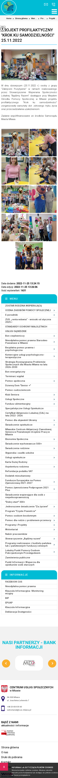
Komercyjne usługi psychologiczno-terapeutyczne (24, 356)
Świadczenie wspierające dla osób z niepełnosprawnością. (25, 496)
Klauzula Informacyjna (17, 607)
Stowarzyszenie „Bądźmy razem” (23, 538)
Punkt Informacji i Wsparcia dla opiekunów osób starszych (22, 563)
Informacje (19, 574)
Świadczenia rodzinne (17, 448)
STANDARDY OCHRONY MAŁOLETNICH (26, 326)
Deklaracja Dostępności (18, 611)
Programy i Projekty (16, 525)
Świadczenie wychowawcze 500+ (23, 443)
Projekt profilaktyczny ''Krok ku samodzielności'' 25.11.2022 (27, 35)
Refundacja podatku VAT (19, 471)
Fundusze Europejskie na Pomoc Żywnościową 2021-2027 (23, 481)
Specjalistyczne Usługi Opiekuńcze (24, 408)
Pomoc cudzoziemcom (17, 390)
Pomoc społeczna (15, 381)
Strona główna (19, 19)
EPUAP (9, 602)
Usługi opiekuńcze (15, 457)
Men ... (32, 19)
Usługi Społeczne (14, 399)
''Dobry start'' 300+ (15, 502)
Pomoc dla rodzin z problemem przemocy (28, 520)
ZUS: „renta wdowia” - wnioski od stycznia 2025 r (28, 320)
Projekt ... (51, 19)
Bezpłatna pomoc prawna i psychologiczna (20, 349)
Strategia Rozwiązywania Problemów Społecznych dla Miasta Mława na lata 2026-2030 (26, 365)
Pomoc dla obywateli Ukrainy (21, 420)
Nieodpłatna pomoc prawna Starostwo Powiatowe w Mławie (26, 341)
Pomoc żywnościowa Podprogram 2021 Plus (27, 489)
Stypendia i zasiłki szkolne (19, 453)
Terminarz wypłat (14, 376)
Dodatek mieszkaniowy (17, 475)
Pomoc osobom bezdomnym (20, 515)
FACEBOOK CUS (13, 581)
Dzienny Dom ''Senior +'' (18, 385)
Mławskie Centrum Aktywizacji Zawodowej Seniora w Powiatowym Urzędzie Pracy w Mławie (28, 432)
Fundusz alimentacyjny (17, 403)
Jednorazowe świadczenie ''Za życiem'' (26, 506)
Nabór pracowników (16, 534)
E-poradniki (11, 314)
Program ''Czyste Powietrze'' (20, 511)
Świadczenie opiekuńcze (18, 424)
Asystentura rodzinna (17, 466)
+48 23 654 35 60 (53, 4)
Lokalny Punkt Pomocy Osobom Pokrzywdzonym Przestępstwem (22, 551)
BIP (7, 598)
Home (8, 18)
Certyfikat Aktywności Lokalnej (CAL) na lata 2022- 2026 (27, 414)
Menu (14, 298)
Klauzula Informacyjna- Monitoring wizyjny (24, 592)
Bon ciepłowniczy (14, 335)
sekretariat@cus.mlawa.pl (46, 4)
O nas (4, 752)
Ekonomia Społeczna (16, 439)
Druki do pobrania (11, 757)
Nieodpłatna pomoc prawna (20, 586)
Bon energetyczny (15, 371)
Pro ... (41, 19)
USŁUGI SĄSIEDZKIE (15, 331)
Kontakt (6, 762)
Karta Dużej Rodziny (16, 462)
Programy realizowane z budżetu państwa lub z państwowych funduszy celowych (28, 544)
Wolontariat (11, 529)
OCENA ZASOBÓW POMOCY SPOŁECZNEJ (28, 310)
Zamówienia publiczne (17, 557)
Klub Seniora (12, 394)
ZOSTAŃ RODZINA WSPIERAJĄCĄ (23, 305)
